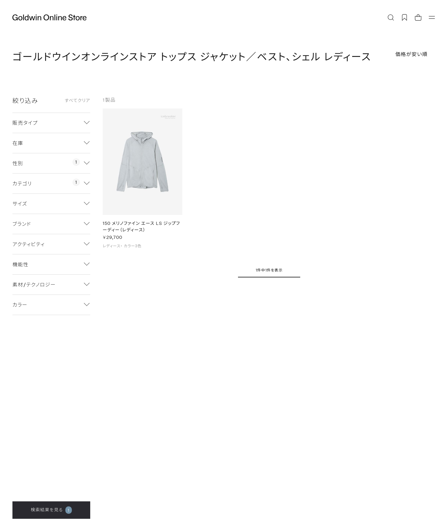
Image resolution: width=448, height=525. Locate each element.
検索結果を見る (51, 510)
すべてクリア (77, 100)
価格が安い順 (411, 54)
